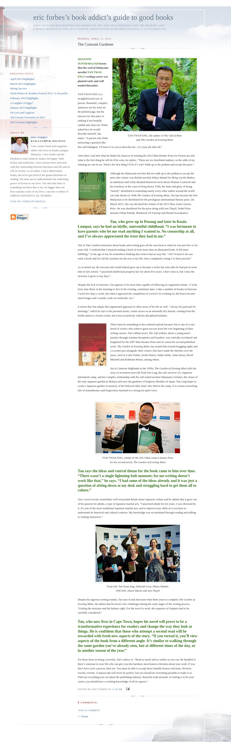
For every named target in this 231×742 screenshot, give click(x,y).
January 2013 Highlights (23, 107)
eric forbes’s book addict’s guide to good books (103, 17)
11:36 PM (117, 689)
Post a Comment (89, 710)
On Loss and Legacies (22, 112)
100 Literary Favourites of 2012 (27, 117)
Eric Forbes (39, 137)
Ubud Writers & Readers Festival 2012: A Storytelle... (39, 93)
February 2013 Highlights (24, 98)
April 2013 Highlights (22, 78)
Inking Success (18, 88)
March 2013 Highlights (23, 83)
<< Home (83, 716)
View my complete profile (28, 201)
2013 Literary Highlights (23, 122)
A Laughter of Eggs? (21, 103)
